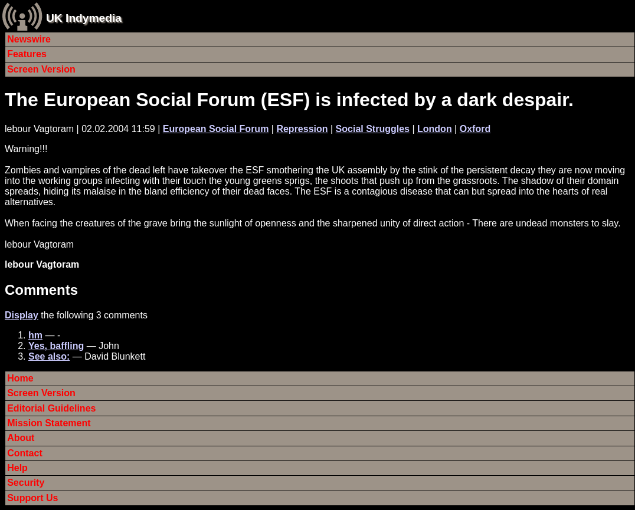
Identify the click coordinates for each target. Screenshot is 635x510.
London (434, 129)
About (20, 438)
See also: (49, 356)
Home (20, 378)
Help (17, 468)
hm (35, 335)
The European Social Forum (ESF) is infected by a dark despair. (289, 99)
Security (25, 483)
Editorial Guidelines (51, 408)
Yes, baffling (56, 346)
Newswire (29, 39)
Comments (41, 290)
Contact (24, 453)
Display (21, 315)
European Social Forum (216, 129)
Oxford (475, 129)
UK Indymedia (84, 18)
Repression (302, 129)
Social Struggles (373, 129)
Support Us (32, 498)
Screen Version (41, 69)
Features (27, 54)
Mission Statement (48, 423)
